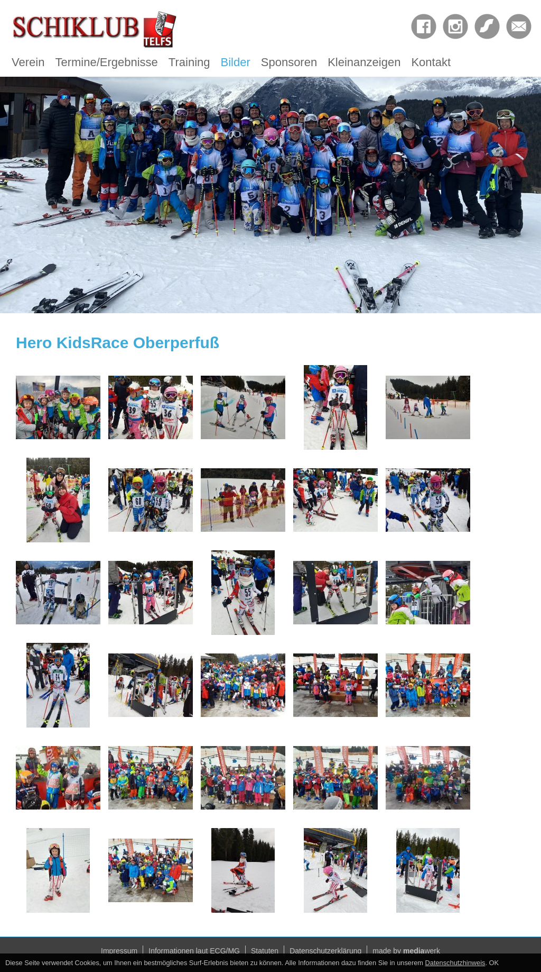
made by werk (406, 951)
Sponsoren (289, 62)
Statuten (264, 951)
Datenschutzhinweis (455, 963)
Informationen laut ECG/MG (194, 951)
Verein (28, 62)
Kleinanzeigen (364, 62)
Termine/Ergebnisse (106, 62)
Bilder (235, 62)
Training (189, 62)
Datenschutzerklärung (325, 951)
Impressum (119, 951)
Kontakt (431, 62)
